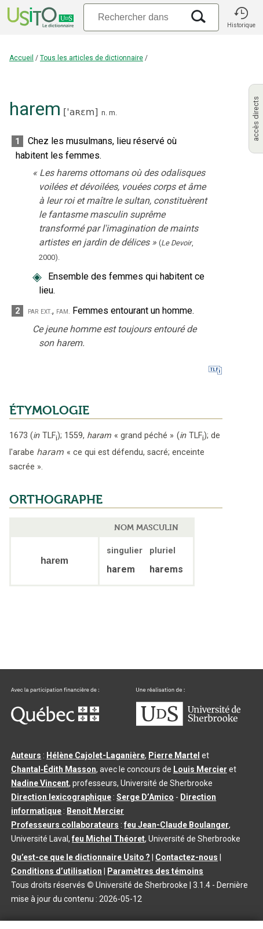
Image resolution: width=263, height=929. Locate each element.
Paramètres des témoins (155, 871)
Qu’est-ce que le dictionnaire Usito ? (80, 857)
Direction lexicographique (61, 797)
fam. (63, 311)
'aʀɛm (80, 112)
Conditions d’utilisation (56, 871)
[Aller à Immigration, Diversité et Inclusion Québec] (55, 721)
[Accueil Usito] (39, 17)
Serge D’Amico (145, 797)
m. (113, 112)
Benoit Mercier (95, 811)
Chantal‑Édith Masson (53, 769)
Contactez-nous (186, 857)
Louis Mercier (200, 769)
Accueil (21, 58)
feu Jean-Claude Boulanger (176, 824)
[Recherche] (133, 17)
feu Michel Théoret (108, 838)
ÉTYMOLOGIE (49, 410)
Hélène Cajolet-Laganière (95, 755)
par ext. (40, 311)
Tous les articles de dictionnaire (91, 58)
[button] (241, 17)
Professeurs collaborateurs (65, 824)
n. (104, 112)
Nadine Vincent (40, 783)
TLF (45, 435)
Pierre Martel (174, 755)
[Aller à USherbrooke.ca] (188, 723)
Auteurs (26, 755)
